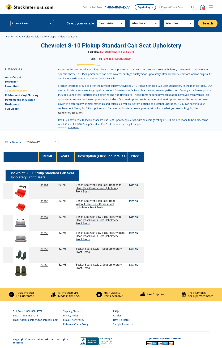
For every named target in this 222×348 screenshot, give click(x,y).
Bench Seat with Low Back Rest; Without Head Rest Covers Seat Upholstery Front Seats (100, 236)
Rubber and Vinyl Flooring (22, 95)
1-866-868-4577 (117, 7)
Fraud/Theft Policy (73, 319)
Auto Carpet (13, 77)
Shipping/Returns (72, 311)
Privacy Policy (70, 315)
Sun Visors (12, 108)
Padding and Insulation (20, 99)
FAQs (116, 311)
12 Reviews (73, 127)
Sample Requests (123, 324)
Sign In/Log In (145, 7)
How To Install (121, 319)
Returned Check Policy (75, 324)
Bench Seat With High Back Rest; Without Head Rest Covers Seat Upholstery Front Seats (95, 204)
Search (208, 23)
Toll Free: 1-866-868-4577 (27, 311)
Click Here (94, 52)
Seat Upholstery (16, 90)
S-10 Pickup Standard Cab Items (60, 36)
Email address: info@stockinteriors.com (35, 319)
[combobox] (32, 23)
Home (9, 36)
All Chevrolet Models (27, 36)
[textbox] (32, 23)
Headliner (11, 81)
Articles (117, 315)
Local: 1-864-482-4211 (25, 315)
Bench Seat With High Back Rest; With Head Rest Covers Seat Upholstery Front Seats (98, 188)
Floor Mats (12, 86)
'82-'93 (62, 185)
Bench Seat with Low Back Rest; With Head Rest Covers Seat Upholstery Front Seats (98, 220)
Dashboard (12, 104)
